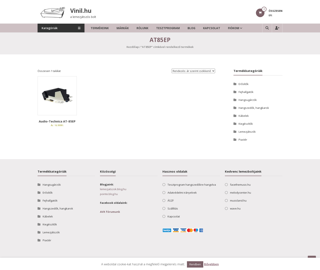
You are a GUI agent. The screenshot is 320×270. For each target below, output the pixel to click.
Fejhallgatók (246, 92)
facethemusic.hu (240, 184)
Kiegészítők (246, 124)
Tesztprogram (168, 28)
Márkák (123, 28)
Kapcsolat (211, 28)
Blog (191, 28)
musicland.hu (238, 200)
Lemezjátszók (247, 131)
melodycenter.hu (240, 192)
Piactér (243, 139)
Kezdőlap (133, 47)
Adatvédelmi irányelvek (182, 192)
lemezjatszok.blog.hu (113, 189)
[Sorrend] (193, 71)
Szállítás (173, 208)
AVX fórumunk (110, 212)
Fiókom (233, 28)
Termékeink (100, 28)
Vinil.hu (80, 10)
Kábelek (244, 116)
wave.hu (235, 208)
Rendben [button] (195, 264)
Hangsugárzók (248, 100)
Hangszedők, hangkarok (254, 108)
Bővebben (211, 264)
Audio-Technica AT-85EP (57, 121)
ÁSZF (171, 200)
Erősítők (244, 84)
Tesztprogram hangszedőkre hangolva (192, 184)
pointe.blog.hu (109, 194)
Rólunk (142, 28)
